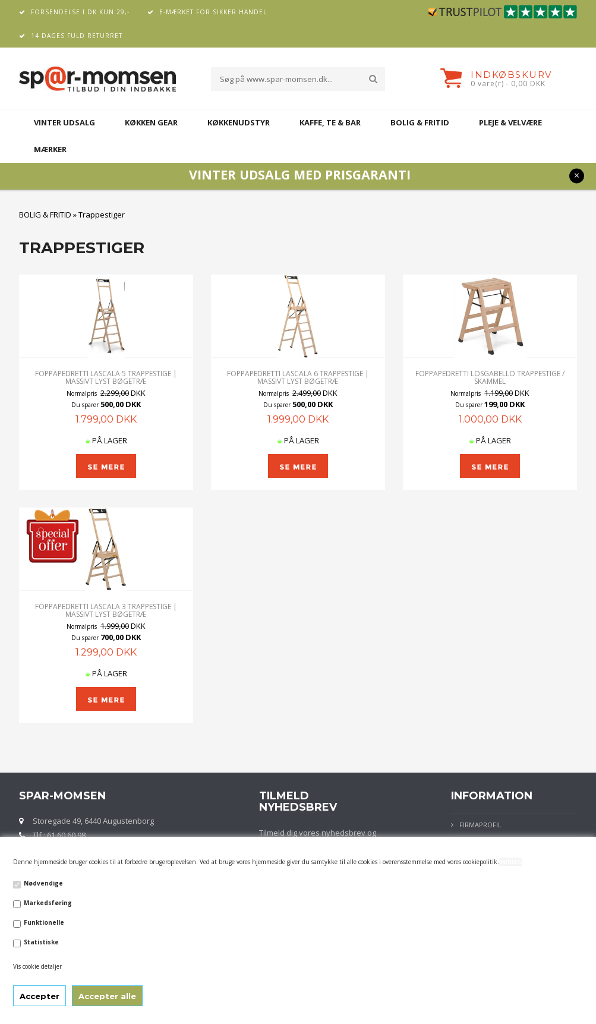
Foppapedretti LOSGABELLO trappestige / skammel (490, 377)
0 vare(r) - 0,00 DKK (508, 83)
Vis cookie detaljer (37, 966)
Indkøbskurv (511, 74)
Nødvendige (43, 883)
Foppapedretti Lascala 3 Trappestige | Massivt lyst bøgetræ (106, 610)
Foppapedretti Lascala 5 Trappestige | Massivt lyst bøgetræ (106, 377)
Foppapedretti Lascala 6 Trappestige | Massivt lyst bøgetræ (298, 377)
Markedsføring (48, 903)
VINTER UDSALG (64, 122)
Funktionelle (44, 922)
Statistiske (41, 942)
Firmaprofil (480, 824)
